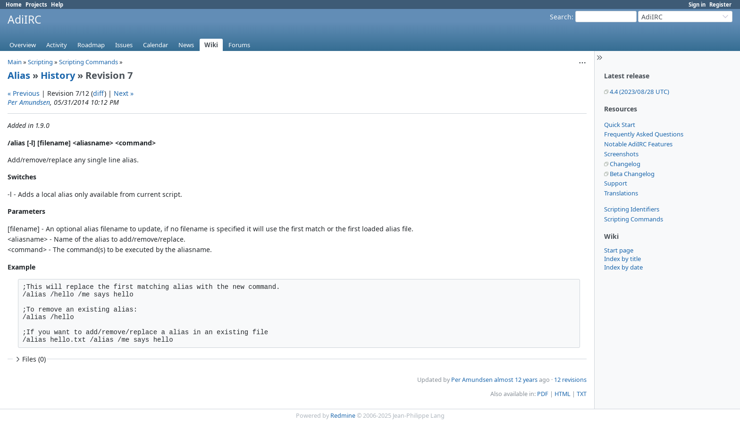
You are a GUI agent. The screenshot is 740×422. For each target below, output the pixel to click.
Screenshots (621, 154)
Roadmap (91, 45)
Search (561, 16)
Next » (124, 93)
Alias (19, 75)
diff (98, 93)
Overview (22, 45)
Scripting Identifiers (631, 209)
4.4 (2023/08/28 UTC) (639, 91)
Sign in (697, 4)
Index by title (622, 258)
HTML (563, 394)
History (58, 75)
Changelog (625, 164)
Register (720, 4)
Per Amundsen (29, 102)
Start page (618, 250)
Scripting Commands (633, 219)
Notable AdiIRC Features (638, 144)
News (186, 45)
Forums (239, 45)
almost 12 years (516, 380)
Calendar (155, 45)
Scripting (40, 62)
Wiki (211, 45)
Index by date (623, 267)
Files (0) (30, 358)
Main (15, 62)
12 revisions (570, 380)
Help (57, 4)
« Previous (24, 93)
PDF (542, 394)
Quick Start (619, 124)
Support (615, 183)
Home (14, 4)
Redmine (342, 416)
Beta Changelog (632, 173)
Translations (621, 193)
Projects (36, 4)
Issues (124, 45)
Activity (56, 45)
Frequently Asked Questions (643, 134)
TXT (582, 394)
